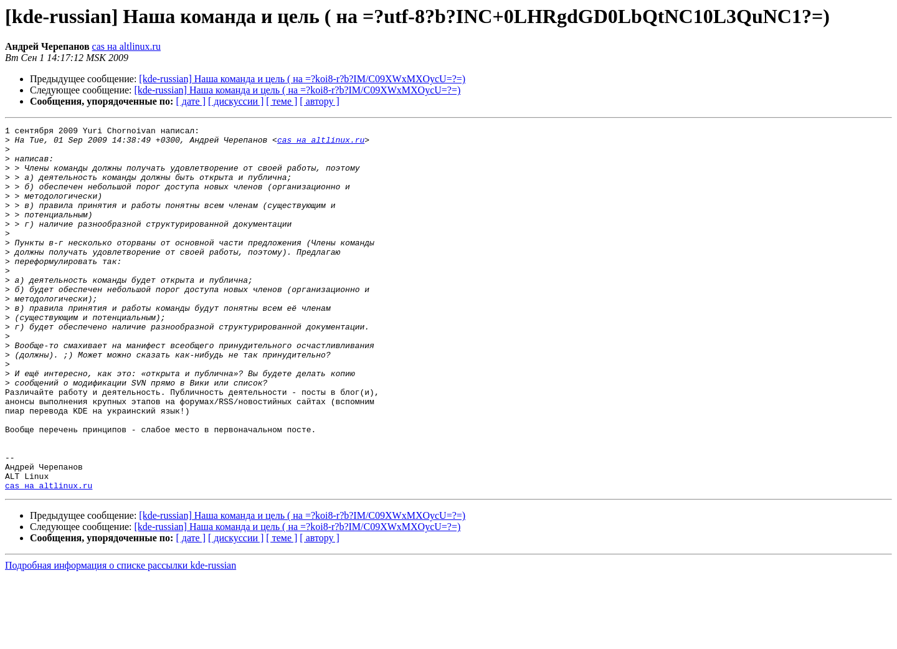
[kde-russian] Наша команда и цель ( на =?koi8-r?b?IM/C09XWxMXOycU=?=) (302, 78)
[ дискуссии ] (235, 101)
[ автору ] (319, 101)
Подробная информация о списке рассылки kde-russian (120, 638)
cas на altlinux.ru (126, 46)
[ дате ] (191, 101)
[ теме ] (281, 101)
